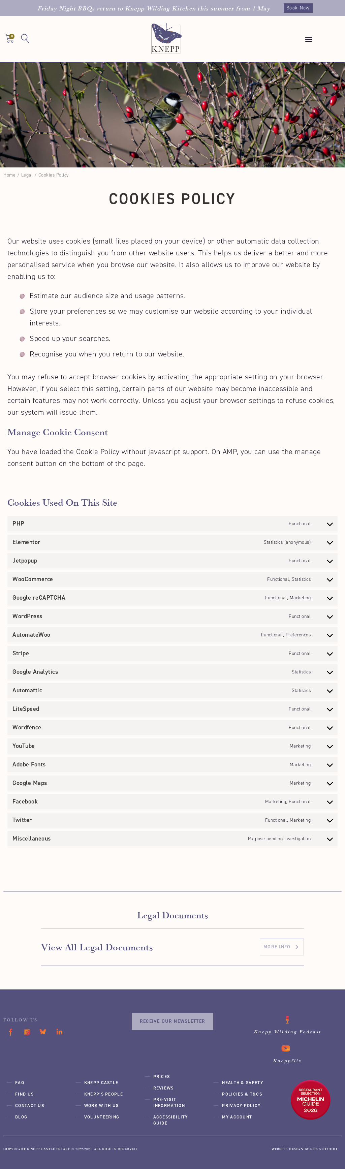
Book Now (298, 8)
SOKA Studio (323, 1149)
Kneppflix (288, 1060)
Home (9, 175)
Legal (27, 175)
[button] (309, 39)
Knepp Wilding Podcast (287, 1032)
